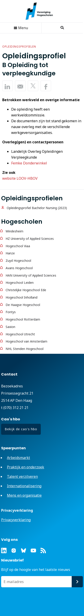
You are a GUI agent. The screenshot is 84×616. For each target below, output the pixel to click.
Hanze (10, 253)
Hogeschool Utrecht (20, 334)
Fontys (11, 312)
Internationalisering (24, 485)
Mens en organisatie (24, 495)
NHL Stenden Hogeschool (24, 349)
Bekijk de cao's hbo (21, 429)
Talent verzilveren (22, 476)
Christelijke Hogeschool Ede (26, 290)
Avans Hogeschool (19, 268)
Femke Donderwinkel (29, 163)
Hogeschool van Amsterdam (26, 341)
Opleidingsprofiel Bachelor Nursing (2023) (37, 208)
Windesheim (14, 231)
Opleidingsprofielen (19, 46)
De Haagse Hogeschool (23, 305)
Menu (21, 27)
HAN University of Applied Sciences (31, 275)
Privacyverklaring (16, 519)
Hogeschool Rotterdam (23, 319)
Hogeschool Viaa (18, 246)
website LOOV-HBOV (20, 178)
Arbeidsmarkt (18, 457)
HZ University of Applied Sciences (30, 238)
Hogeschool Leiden (20, 282)
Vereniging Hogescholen (41, 11)
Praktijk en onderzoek (25, 467)
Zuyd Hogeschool (18, 260)
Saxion (10, 327)
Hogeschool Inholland (21, 297)
